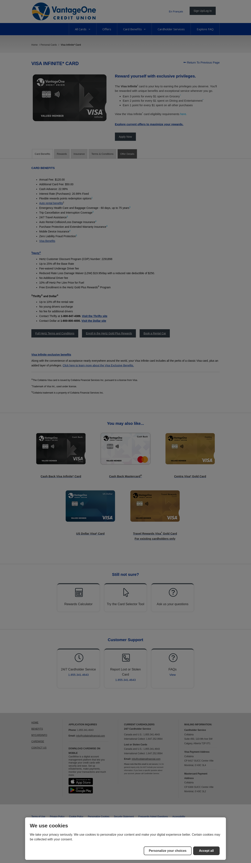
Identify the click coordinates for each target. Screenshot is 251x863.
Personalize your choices (167, 850)
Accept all (206, 850)
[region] (125, 838)
